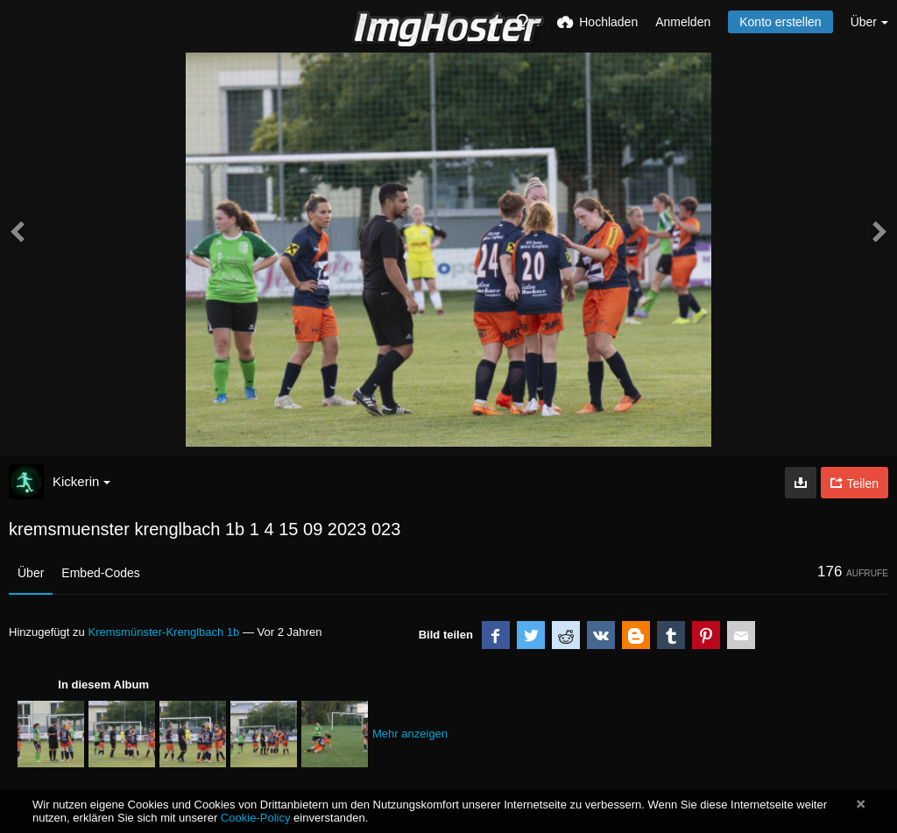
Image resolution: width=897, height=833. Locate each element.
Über (31, 573)
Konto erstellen (780, 22)
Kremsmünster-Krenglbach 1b (163, 632)
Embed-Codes (100, 573)
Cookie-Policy (256, 817)
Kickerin (81, 481)
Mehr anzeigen (410, 733)
